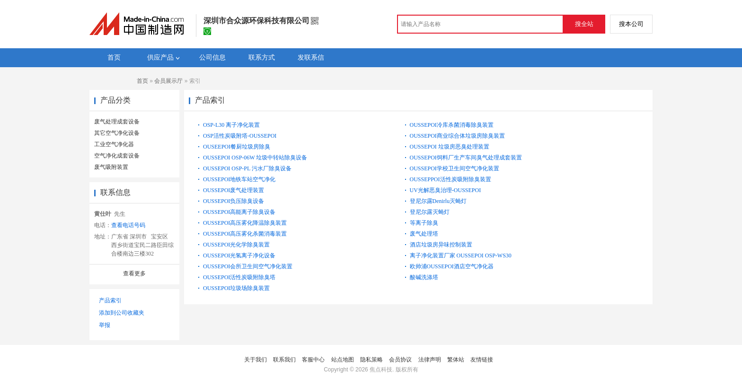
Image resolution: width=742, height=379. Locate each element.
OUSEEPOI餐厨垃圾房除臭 (236, 146)
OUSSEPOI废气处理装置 (233, 190)
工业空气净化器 (114, 144)
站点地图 (342, 359)
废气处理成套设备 (117, 121)
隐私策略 (371, 359)
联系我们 (284, 359)
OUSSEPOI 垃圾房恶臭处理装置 (449, 146)
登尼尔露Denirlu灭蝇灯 (438, 201)
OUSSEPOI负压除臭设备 (233, 201)
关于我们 (255, 359)
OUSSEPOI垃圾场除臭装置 (236, 288)
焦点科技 (381, 369)
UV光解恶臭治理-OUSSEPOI (445, 190)
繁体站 (455, 359)
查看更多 (134, 273)
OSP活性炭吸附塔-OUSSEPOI (239, 135)
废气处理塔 (424, 233)
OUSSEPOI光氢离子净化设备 (239, 255)
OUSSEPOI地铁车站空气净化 (239, 179)
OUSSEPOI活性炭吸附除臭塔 (239, 277)
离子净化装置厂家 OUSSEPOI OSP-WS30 (461, 255)
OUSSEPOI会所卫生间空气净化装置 (247, 266)
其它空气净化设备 (117, 133)
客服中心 (313, 359)
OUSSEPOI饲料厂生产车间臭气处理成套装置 (466, 157)
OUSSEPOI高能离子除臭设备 (239, 212)
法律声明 (429, 359)
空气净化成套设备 (117, 155)
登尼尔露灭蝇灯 (430, 212)
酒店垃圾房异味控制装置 (441, 244)
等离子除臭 (424, 223)
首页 (142, 81)
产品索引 (110, 300)
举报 (104, 325)
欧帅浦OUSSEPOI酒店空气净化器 (452, 266)
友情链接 (481, 359)
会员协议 (400, 359)
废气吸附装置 (111, 167)
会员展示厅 (168, 81)
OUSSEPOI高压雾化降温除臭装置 (245, 223)
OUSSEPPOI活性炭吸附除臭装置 (450, 179)
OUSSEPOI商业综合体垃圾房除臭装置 (457, 135)
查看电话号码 (128, 225)
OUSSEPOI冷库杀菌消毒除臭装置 (452, 125)
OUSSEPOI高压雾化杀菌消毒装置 (245, 233)
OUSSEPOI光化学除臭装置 (236, 244)
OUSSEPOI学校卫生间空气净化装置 (454, 168)
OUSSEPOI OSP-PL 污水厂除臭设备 (247, 168)
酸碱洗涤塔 (424, 277)
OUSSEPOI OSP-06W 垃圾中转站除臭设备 (255, 157)
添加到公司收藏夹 (121, 312)
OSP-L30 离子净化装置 (231, 125)
